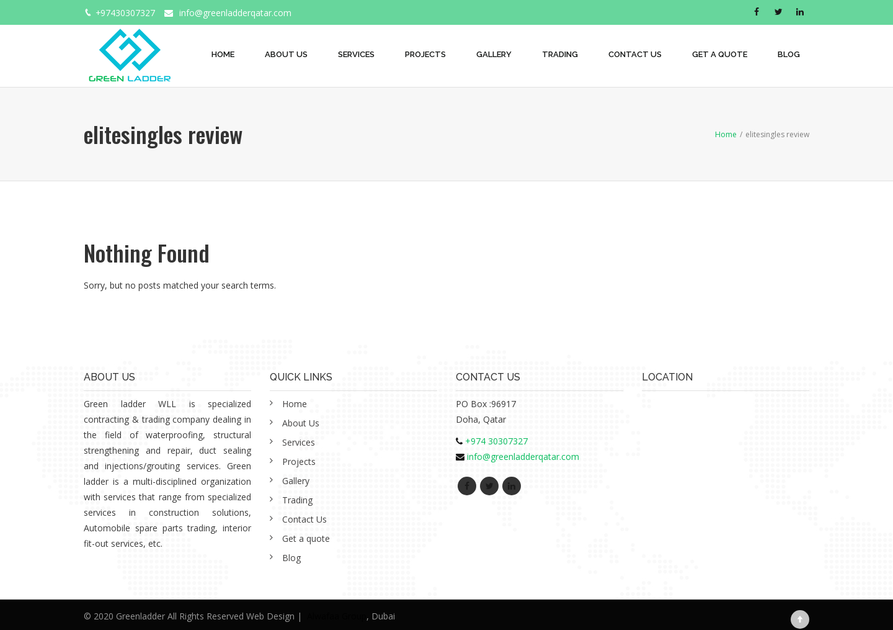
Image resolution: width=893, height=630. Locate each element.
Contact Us (635, 54)
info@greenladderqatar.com (236, 13)
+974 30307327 (496, 441)
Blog (789, 54)
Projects (425, 54)
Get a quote (719, 54)
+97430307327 (126, 13)
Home (222, 54)
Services (356, 54)
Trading (560, 54)
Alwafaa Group (337, 616)
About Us (286, 54)
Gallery (494, 54)
